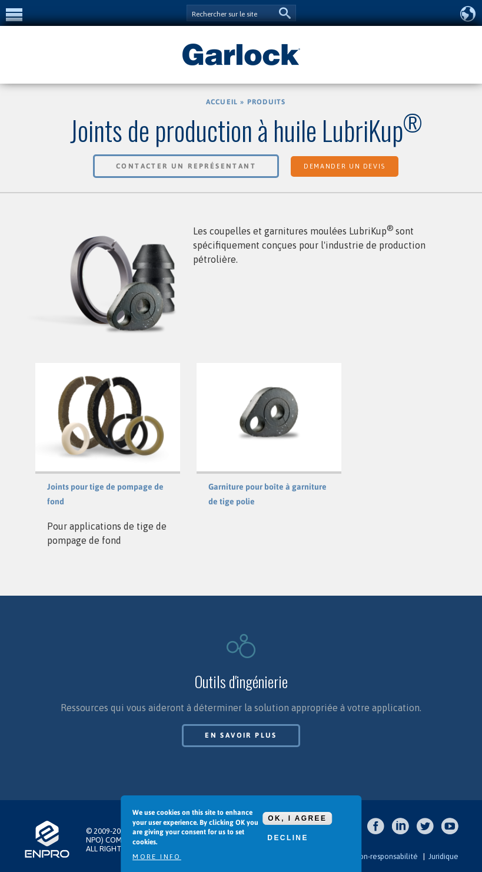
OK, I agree (297, 818)
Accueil (222, 102)
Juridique (443, 856)
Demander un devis (344, 166)
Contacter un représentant (186, 166)
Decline (287, 838)
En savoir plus (241, 735)
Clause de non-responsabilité (369, 856)
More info (156, 856)
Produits (266, 102)
